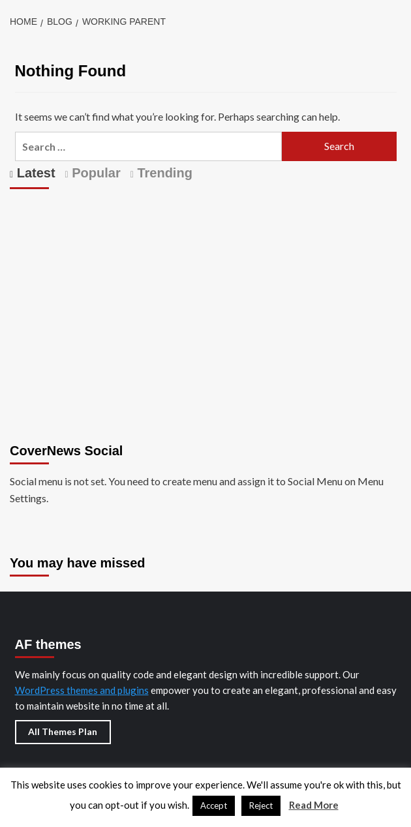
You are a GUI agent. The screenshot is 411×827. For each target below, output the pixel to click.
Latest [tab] (34, 173)
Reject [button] (261, 805)
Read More (314, 805)
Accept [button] (213, 805)
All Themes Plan (62, 731)
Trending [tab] (163, 173)
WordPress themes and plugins (82, 690)
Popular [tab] (94, 173)
